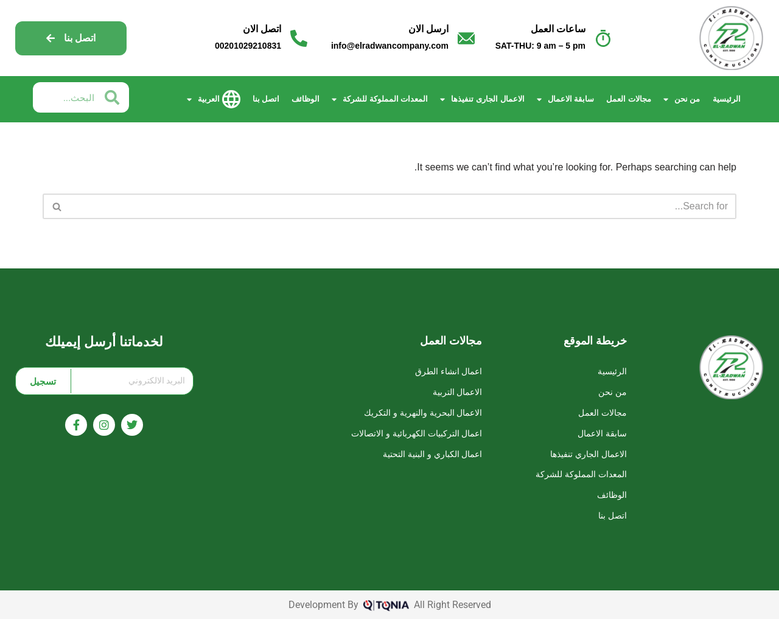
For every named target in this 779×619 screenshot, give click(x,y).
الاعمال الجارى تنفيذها (482, 99)
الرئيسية (727, 98)
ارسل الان (428, 29)
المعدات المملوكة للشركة (380, 99)
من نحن (681, 99)
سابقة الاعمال (566, 99)
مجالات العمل (628, 98)
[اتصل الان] (298, 38)
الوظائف (306, 98)
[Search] (403, 206)
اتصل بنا (266, 98)
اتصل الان (262, 29)
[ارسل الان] (466, 38)
